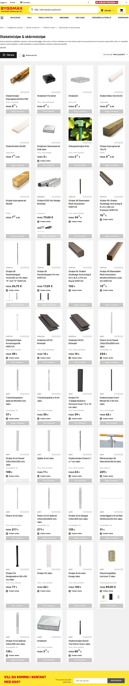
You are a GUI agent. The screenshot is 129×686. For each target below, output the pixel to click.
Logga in (3, 2)
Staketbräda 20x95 (16, 142)
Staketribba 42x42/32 (111, 92)
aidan (40, 38)
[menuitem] (2, 18)
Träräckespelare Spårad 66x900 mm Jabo (16, 397)
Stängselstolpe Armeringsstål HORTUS (13, 339)
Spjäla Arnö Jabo (45, 454)
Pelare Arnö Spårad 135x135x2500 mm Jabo (47, 515)
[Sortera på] (115, 50)
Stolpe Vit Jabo (44, 569)
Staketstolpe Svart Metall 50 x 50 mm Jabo (109, 397)
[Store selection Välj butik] (107, 10)
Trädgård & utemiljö (15, 24)
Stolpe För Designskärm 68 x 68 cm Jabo (16, 572)
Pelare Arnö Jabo (14, 512)
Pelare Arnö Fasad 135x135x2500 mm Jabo (109, 339)
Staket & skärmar (33, 24)
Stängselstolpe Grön (79, 142)
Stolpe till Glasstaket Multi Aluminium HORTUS (79, 200)
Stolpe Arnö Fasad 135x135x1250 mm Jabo (15, 457)
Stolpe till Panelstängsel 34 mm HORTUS (48, 271)
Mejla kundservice (12, 683)
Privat (12, 2)
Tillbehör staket (49, 24)
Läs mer (3, 44)
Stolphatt (73, 92)
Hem (2, 24)
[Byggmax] (11, 9)
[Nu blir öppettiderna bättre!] (107, 2)
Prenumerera (116, 677)
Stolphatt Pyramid (46, 92)
